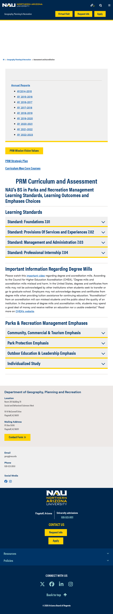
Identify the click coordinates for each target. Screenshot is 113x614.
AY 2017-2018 (24, 107)
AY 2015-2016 (25, 96)
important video (36, 274)
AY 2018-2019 (25, 112)
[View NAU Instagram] (71, 583)
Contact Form (17, 435)
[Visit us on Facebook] (6, 480)
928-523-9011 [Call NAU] (67, 516)
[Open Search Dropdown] (100, 5)
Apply (100, 14)
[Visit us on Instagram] (10, 480)
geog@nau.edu (10, 455)
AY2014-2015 (24, 91)
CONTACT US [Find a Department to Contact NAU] (56, 523)
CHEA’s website (25, 310)
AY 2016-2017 (24, 101)
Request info (83, 14)
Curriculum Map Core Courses (29, 167)
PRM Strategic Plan (20, 160)
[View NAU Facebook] (52, 583)
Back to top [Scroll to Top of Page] (53, 593)
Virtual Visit (64, 14)
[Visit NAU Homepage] (56, 496)
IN (3, 59)
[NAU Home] (22, 4)
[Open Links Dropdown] (93, 5)
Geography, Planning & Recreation (18, 12)
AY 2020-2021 (25, 123)
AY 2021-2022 (25, 129)
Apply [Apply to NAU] (56, 539)
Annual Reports (22, 85)
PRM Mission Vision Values (24, 150)
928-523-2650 (9, 464)
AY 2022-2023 (25, 134)
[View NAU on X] (42, 583)
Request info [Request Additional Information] (56, 531)
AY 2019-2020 (25, 118)
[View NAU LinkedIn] (61, 583)
